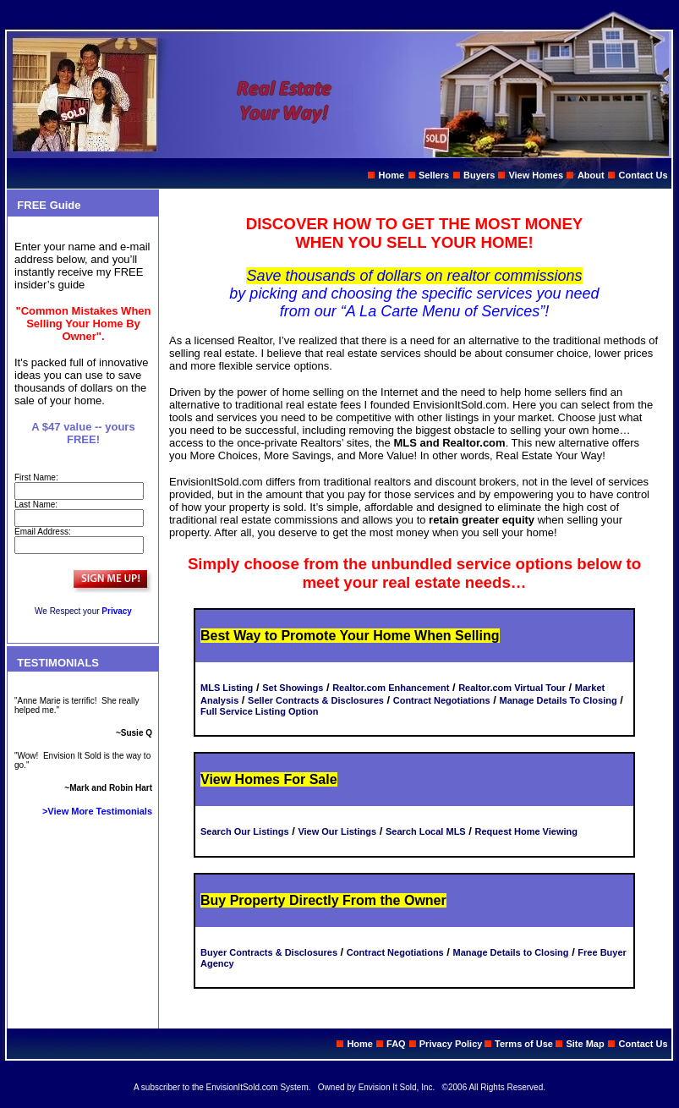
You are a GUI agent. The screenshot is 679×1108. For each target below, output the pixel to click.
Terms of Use (525, 1044)
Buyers (479, 175)
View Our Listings (337, 831)
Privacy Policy (452, 1044)
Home (392, 175)
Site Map (585, 1044)
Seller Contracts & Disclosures (316, 700)
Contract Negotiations (441, 700)
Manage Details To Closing (557, 700)
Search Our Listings (244, 831)
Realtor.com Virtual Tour (512, 688)
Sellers (434, 175)
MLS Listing (226, 688)
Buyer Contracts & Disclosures (268, 952)
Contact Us (643, 175)
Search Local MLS (426, 831)
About (591, 175)
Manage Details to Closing (511, 952)
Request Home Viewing (526, 831)
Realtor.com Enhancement (390, 688)
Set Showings (292, 688)
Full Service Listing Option (259, 711)
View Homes (535, 175)
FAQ (396, 1044)
